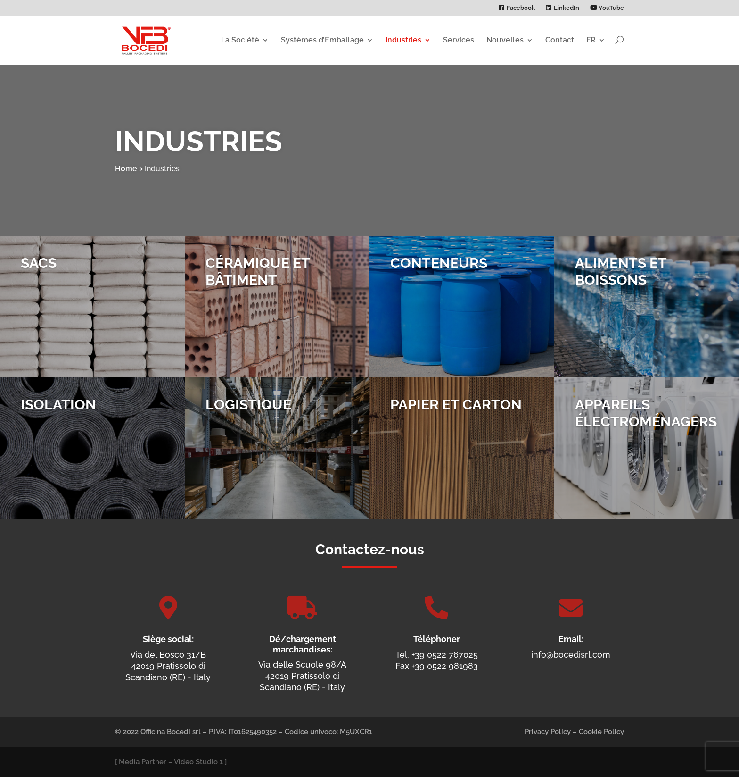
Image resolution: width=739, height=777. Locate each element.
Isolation (58, 412)
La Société (240, 39)
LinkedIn (566, 8)
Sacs (39, 271)
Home (126, 168)
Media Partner (142, 762)
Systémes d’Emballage (322, 39)
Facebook (521, 8)
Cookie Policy (601, 731)
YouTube (607, 8)
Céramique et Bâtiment (257, 279)
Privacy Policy (548, 731)
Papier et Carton (456, 412)
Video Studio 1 (198, 762)
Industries (403, 39)
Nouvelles (505, 39)
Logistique (248, 412)
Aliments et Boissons (620, 279)
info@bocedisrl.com (570, 655)
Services (458, 39)
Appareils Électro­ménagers (646, 421)
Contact (559, 39)
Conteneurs (438, 271)
